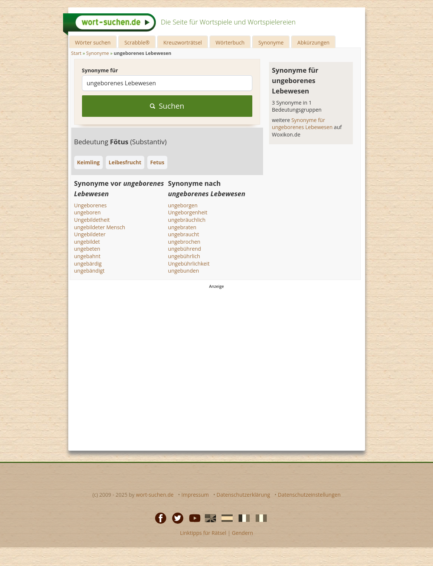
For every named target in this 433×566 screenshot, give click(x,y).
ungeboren (87, 212)
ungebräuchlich (187, 219)
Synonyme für (100, 70)
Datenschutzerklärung (243, 494)
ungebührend (184, 248)
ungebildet (87, 241)
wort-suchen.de (155, 494)
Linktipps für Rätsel (203, 532)
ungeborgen (182, 205)
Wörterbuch (230, 42)
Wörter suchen (93, 42)
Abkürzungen (313, 42)
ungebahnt (87, 256)
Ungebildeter (90, 234)
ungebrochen (184, 241)
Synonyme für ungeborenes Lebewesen (303, 123)
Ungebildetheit (92, 219)
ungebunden (183, 270)
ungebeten (87, 248)
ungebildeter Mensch (99, 227)
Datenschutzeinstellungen (309, 494)
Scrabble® (137, 42)
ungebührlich (184, 256)
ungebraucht (183, 234)
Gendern (242, 532)
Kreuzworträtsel (182, 42)
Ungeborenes (90, 205)
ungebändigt (89, 270)
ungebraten (182, 227)
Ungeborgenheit (187, 212)
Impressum (195, 494)
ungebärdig (88, 263)
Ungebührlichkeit (189, 263)
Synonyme (270, 42)
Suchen (167, 106)
